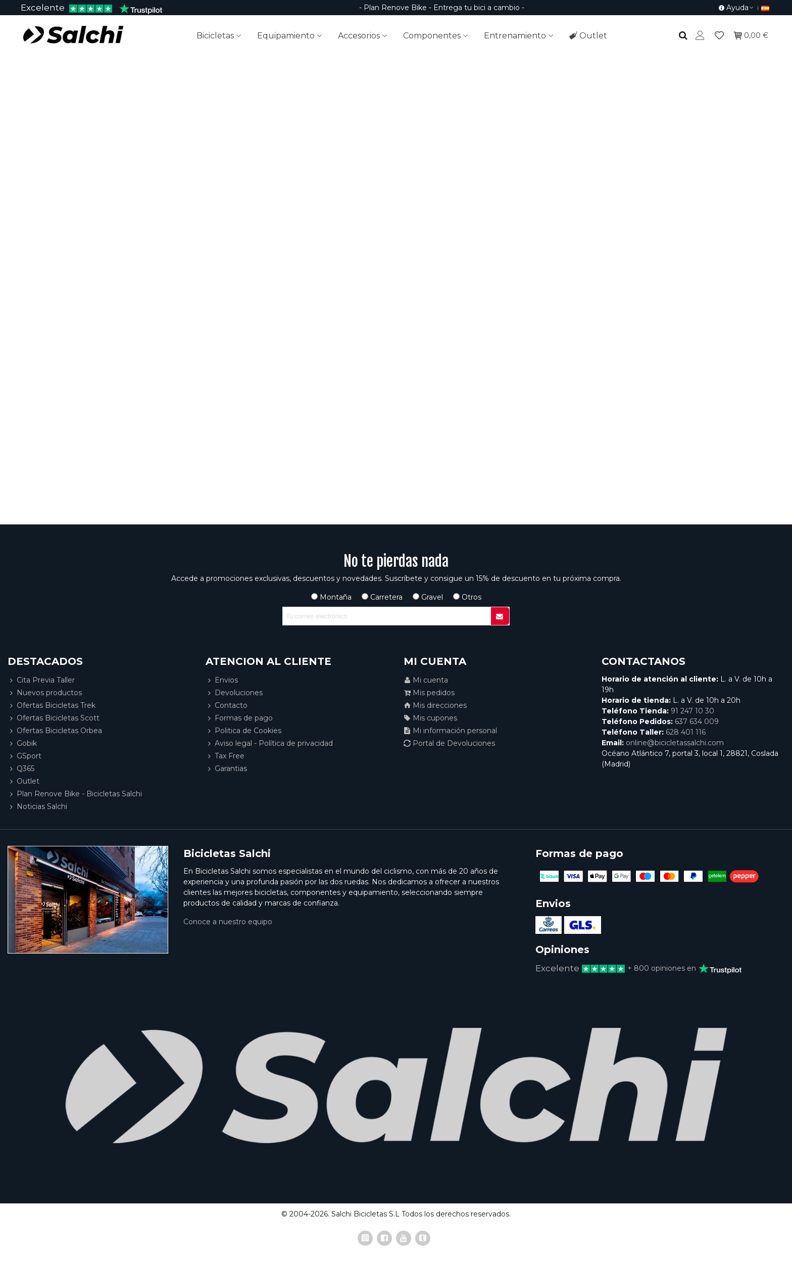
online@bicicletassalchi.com (675, 742)
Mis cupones (430, 718)
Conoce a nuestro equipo (227, 921)
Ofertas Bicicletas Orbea (55, 731)
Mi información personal (450, 731)
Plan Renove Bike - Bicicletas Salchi (75, 794)
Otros (467, 597)
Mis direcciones (435, 705)
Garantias (226, 768)
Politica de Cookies (243, 731)
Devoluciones (234, 693)
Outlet (588, 35)
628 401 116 (686, 732)
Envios (222, 680)
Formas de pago (239, 718)
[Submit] (500, 616)
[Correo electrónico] (387, 616)
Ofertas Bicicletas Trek (51, 705)
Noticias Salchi (37, 806)
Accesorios (359, 35)
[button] (736, 7)
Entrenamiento (515, 35)
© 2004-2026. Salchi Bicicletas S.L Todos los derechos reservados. (396, 1213)
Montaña (331, 597)
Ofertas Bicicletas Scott (54, 718)
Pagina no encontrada (396, 234)
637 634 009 (697, 721)
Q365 (21, 768)
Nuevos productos (45, 693)
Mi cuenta (426, 680)
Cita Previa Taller (41, 680)
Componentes (432, 35)
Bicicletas (215, 35)
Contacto (226, 705)
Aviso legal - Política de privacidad (269, 743)
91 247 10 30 (692, 710)
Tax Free (225, 756)
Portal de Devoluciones (449, 743)
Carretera (382, 597)
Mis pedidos (429, 693)
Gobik (22, 743)
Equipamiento (286, 35)
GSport (24, 756)
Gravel (428, 597)
